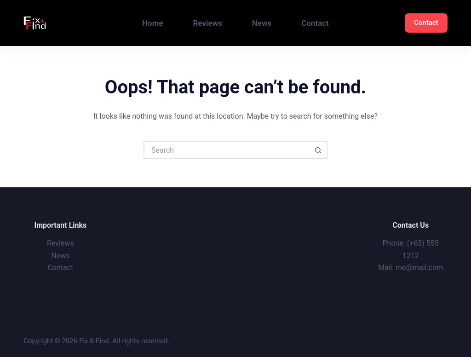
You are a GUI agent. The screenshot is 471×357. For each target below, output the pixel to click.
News (261, 23)
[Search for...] (226, 150)
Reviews (207, 23)
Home (152, 23)
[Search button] (318, 150)
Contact (315, 23)
